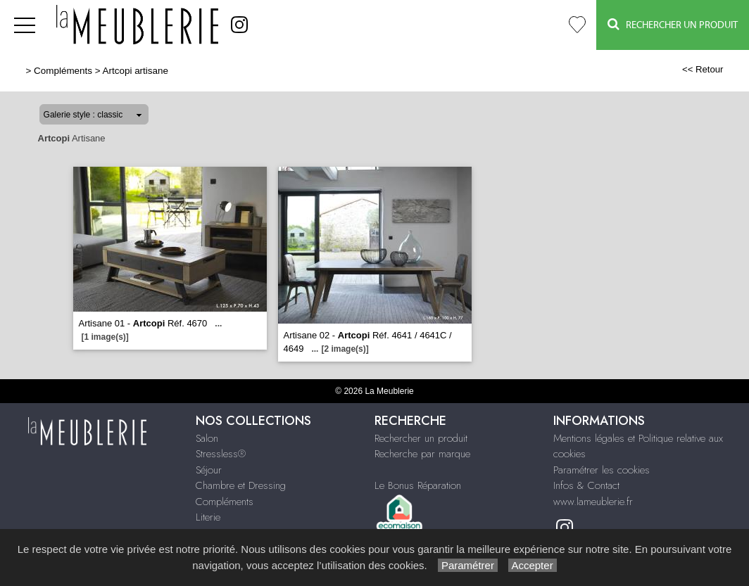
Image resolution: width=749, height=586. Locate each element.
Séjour (209, 470)
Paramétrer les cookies (601, 470)
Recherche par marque (422, 453)
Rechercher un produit (420, 438)
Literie (208, 517)
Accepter (532, 565)
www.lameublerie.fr (593, 501)
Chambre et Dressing (241, 485)
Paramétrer (468, 565)
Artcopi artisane (135, 70)
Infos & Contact (586, 485)
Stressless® (221, 453)
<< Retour (703, 69)
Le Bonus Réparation (417, 485)
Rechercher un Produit (673, 24)
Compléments (63, 70)
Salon (207, 438)
